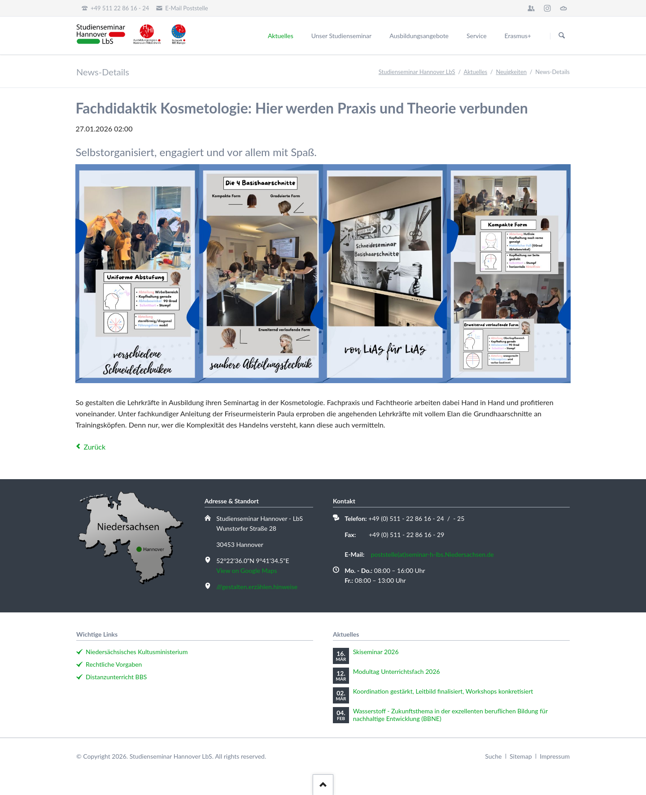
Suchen (562, 36)
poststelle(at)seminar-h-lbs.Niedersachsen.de (432, 554)
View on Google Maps (246, 570)
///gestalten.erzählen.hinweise (256, 586)
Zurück (94, 446)
